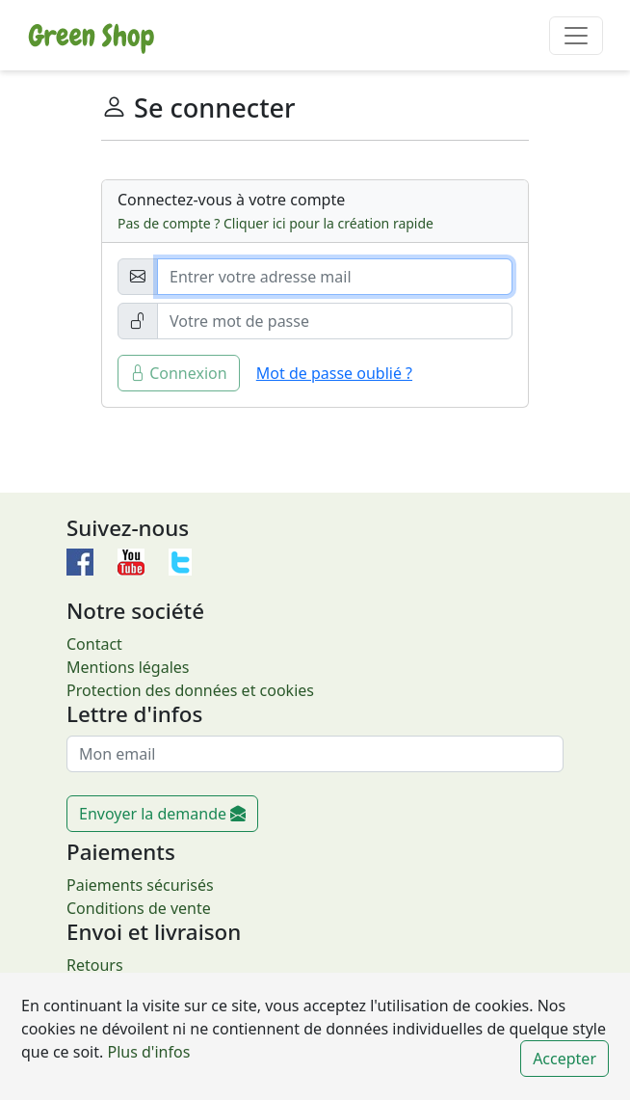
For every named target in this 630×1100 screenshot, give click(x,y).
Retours (94, 965)
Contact (94, 644)
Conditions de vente (138, 908)
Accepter (564, 1058)
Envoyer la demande (162, 813)
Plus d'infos (146, 1051)
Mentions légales (128, 667)
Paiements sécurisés (140, 885)
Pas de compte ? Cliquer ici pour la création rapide (275, 223)
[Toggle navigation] (576, 35)
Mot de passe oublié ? (334, 373)
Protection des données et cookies (190, 690)
